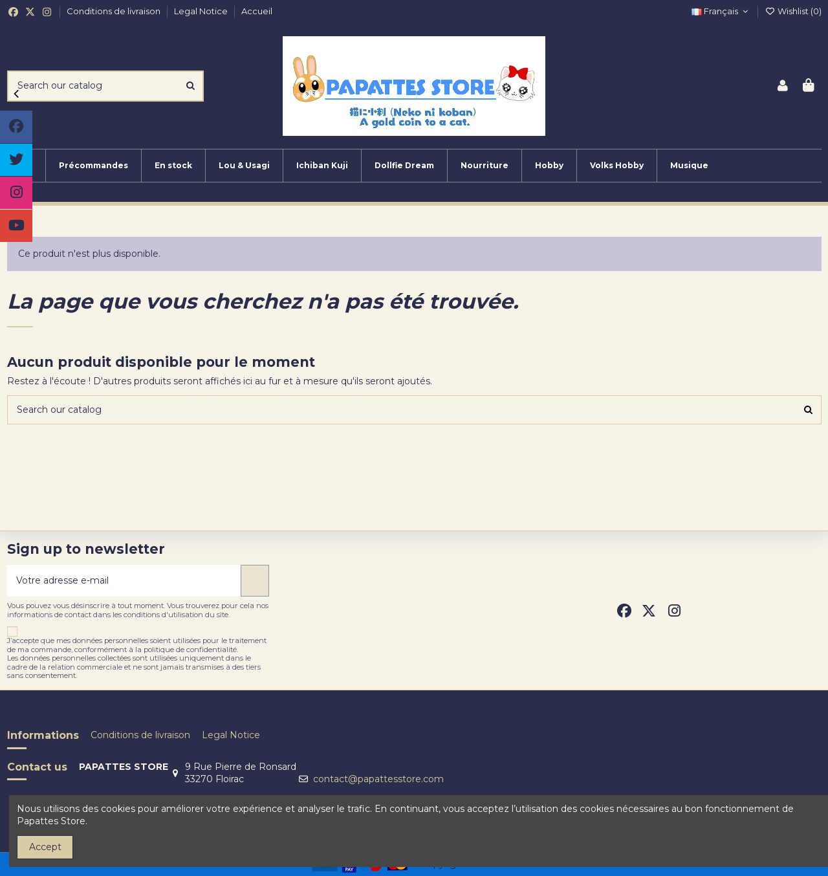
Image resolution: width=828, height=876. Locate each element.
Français (721, 11)
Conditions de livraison (114, 11)
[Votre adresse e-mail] (124, 581)
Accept (45, 847)
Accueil (256, 11)
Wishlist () (793, 11)
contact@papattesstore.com (378, 779)
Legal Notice (202, 11)
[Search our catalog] (190, 86)
